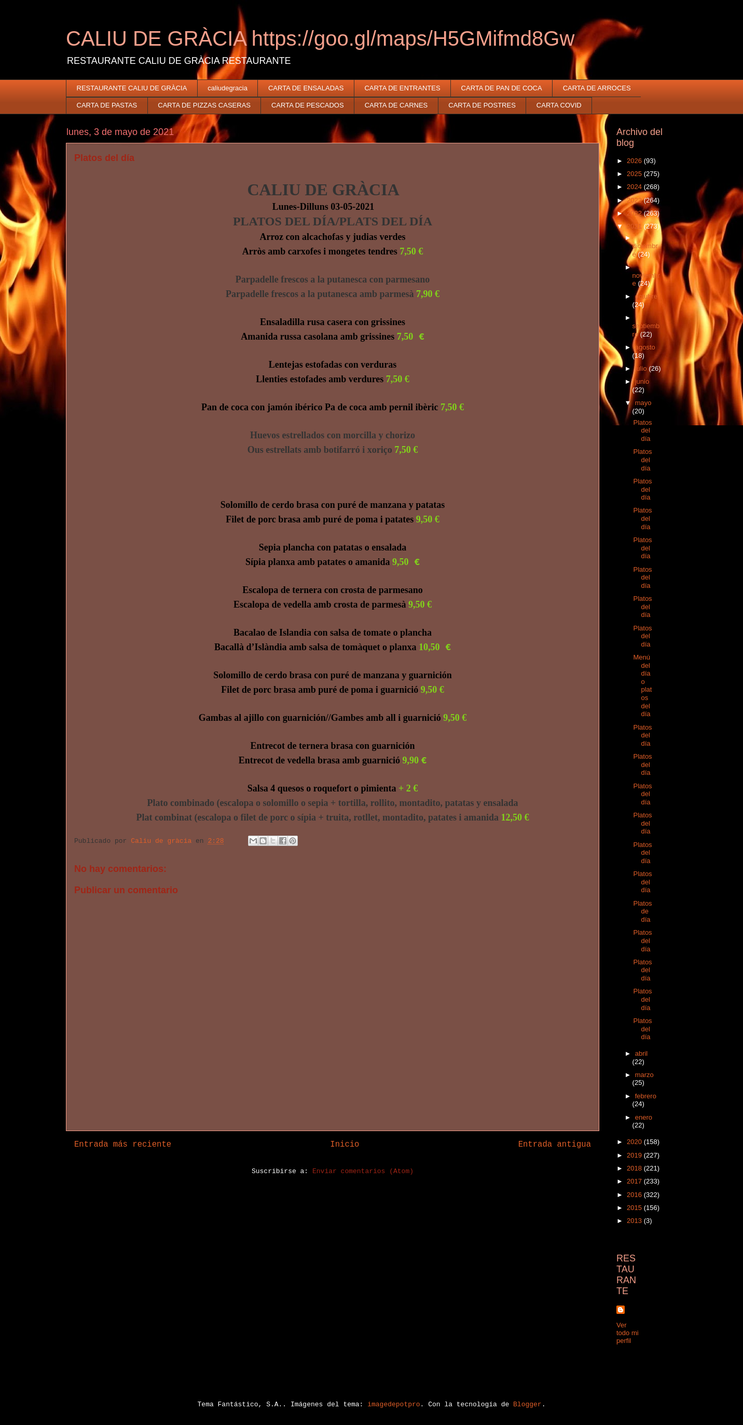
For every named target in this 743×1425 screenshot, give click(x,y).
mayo (643, 403)
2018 (635, 1168)
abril (641, 1053)
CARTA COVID (559, 105)
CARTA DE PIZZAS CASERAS (204, 105)
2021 (635, 226)
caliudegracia (227, 88)
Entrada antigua (554, 1144)
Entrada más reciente (122, 1144)
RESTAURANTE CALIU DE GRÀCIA (132, 88)
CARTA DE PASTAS (107, 105)
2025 (635, 174)
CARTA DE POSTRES (482, 105)
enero (643, 1117)
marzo (644, 1075)
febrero (645, 1096)
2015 (635, 1208)
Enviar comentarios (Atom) (363, 1171)
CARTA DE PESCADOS (307, 105)
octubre (646, 296)
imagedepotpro (393, 1404)
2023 (635, 200)
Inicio (344, 1144)
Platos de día (642, 911)
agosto (645, 347)
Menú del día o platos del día (642, 685)
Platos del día (642, 430)
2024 (635, 187)
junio (642, 381)
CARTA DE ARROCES (597, 88)
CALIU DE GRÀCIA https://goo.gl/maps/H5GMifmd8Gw (320, 38)
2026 (635, 161)
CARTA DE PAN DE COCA (501, 88)
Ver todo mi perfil (627, 1333)
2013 (635, 1221)
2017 (635, 1181)
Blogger (527, 1404)
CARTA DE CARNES (396, 105)
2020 (635, 1142)
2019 (635, 1155)
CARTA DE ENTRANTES (402, 88)
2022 (635, 213)
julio (642, 368)
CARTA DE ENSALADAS (305, 88)
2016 (635, 1195)
